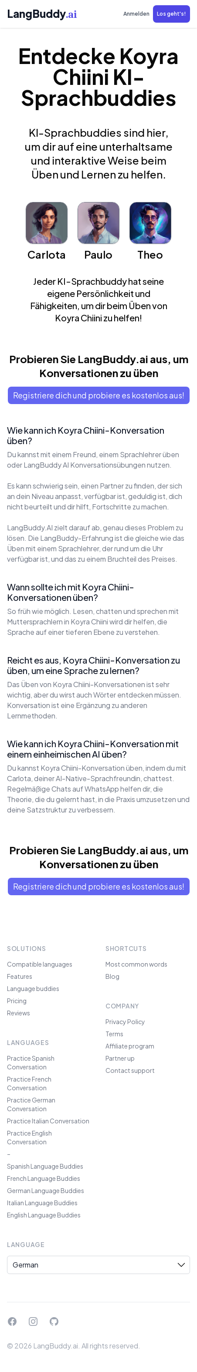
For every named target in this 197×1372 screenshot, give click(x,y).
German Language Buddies (45, 1190)
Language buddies (33, 988)
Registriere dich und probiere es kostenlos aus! (98, 395)
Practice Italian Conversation (48, 1121)
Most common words (136, 964)
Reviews (18, 1013)
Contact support (130, 1070)
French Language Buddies (43, 1178)
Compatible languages (39, 964)
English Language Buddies (44, 1215)
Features (19, 976)
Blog (112, 976)
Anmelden (136, 13)
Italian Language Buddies (42, 1203)
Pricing (17, 1001)
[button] (171, 14)
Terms (114, 1034)
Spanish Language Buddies (45, 1166)
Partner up (120, 1058)
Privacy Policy (125, 1021)
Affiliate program (129, 1046)
